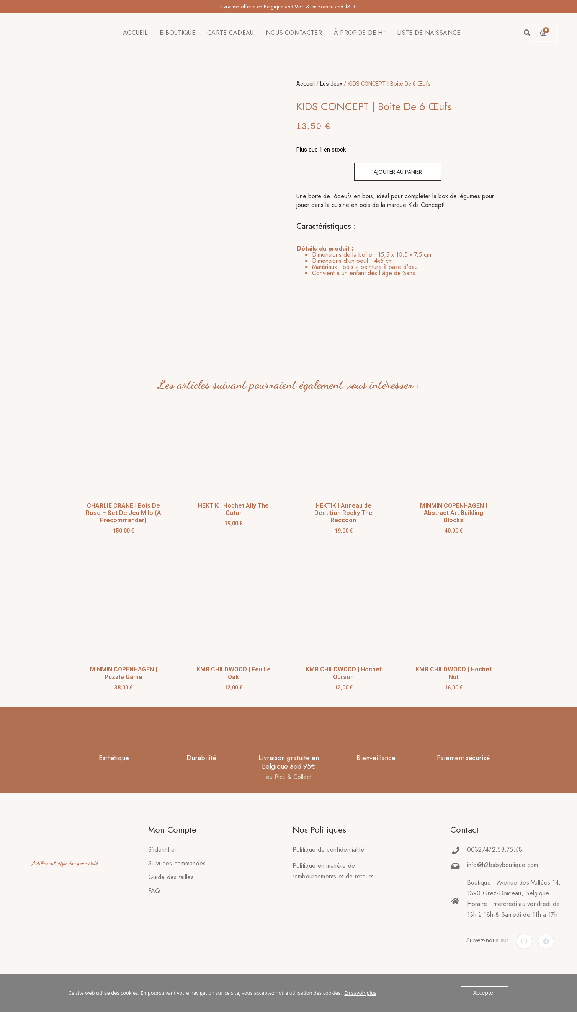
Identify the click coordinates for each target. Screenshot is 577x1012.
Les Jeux (331, 83)
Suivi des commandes (177, 852)
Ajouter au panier (398, 172)
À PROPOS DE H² (359, 32)
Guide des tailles (171, 866)
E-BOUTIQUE (177, 32)
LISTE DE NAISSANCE (428, 32)
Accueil (305, 83)
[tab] (364, 261)
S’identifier (162, 838)
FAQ (154, 880)
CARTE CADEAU (230, 32)
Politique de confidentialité (328, 838)
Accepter (485, 992)
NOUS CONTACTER (294, 32)
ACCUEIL (135, 32)
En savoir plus (360, 992)
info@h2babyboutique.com (502, 854)
